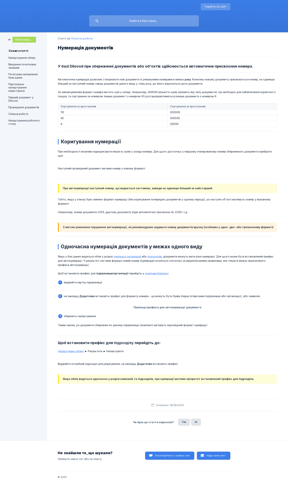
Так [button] (184, 421)
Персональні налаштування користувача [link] (17, 87)
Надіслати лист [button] (216, 455)
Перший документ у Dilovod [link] (20, 99)
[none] (215, 6)
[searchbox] (144, 21)
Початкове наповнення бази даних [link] (23, 76)
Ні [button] (196, 421)
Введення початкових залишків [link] (22, 66)
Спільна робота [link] (18, 113)
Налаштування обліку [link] (21, 57)
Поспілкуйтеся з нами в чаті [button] (172, 455)
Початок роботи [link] (82, 38)
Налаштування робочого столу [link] (24, 122)
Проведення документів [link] (23, 107)
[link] (22, 39)
